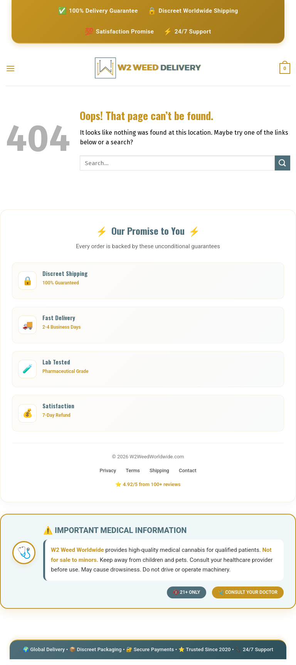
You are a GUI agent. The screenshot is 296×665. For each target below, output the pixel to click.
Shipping (159, 470)
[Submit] (282, 162)
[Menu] (10, 68)
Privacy (107, 470)
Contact (188, 470)
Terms (133, 470)
